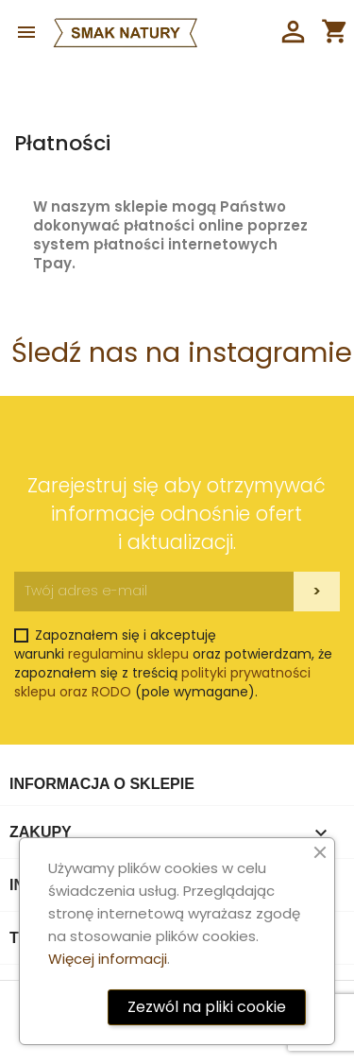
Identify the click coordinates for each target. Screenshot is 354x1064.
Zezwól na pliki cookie (206, 1007)
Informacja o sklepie (101, 784)
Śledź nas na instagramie (181, 352)
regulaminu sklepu (128, 653)
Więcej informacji (107, 959)
